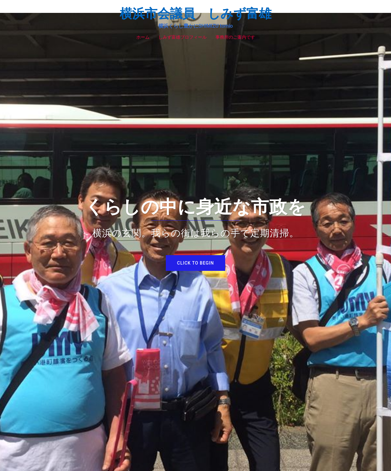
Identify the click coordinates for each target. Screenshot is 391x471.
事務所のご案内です (235, 37)
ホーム (142, 37)
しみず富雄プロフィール (182, 37)
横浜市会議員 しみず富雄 (195, 13)
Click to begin (195, 263)
